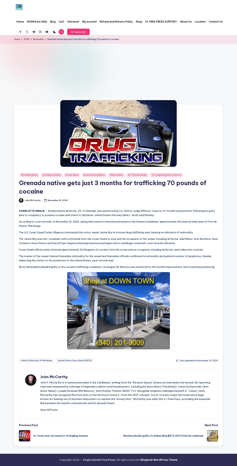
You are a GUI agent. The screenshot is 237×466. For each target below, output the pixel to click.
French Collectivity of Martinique (36, 360)
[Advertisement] (118, 66)
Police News (116, 175)
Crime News (72, 175)
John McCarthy (54, 376)
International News (94, 175)
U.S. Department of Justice (166, 175)
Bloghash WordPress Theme (159, 459)
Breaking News (29, 175)
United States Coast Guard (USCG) (75, 360)
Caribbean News (51, 175)
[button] (78, 32)
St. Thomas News (137, 175)
